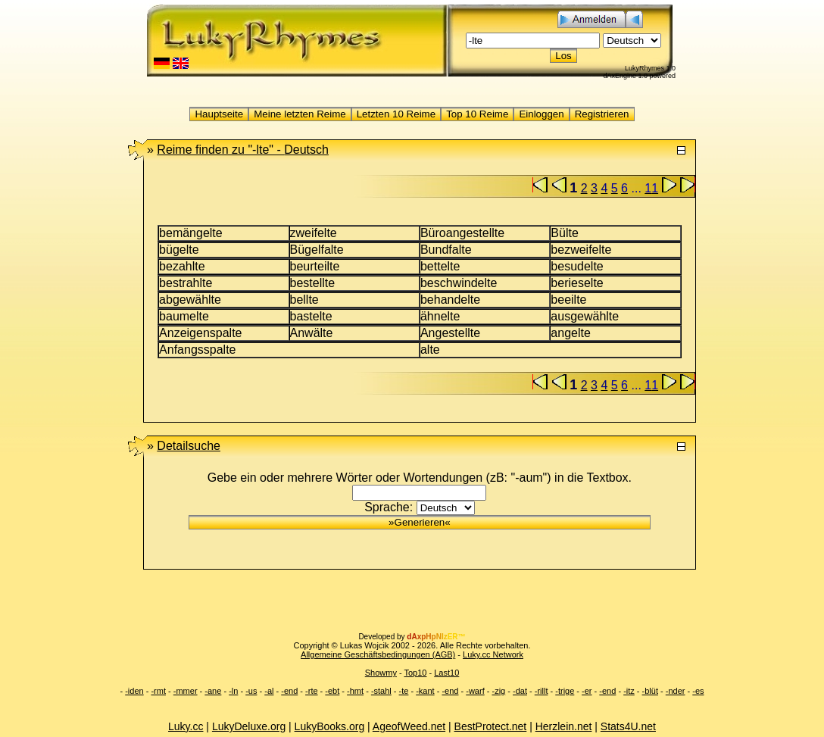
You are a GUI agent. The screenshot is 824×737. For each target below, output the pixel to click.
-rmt (158, 690)
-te (404, 690)
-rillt (541, 690)
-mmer (185, 690)
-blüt (650, 690)
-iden (134, 690)
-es (698, 690)
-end (289, 690)
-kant (425, 690)
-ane (212, 690)
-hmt (355, 690)
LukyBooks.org (330, 726)
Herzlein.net (563, 726)
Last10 (446, 672)
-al (268, 690)
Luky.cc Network (493, 654)
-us (251, 690)
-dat (520, 690)
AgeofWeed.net (409, 726)
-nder (675, 690)
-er (586, 690)
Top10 (415, 672)
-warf (475, 690)
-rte (311, 690)
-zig (498, 690)
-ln (233, 690)
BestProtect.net (490, 726)
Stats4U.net (628, 726)
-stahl (381, 690)
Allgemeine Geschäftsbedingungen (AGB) (378, 654)
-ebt (332, 690)
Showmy (381, 672)
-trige (564, 690)
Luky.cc (185, 726)
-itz (629, 690)
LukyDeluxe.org (249, 726)
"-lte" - (243, 149)
